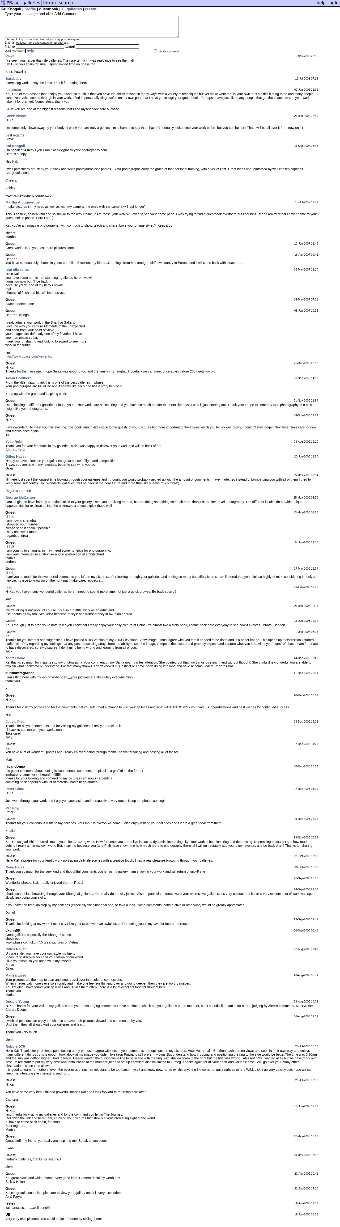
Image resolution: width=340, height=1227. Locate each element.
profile (30, 9)
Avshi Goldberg (18, 382)
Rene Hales (15, 871)
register (34, 43)
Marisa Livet (15, 979)
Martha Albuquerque (22, 206)
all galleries (71, 9)
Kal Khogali (15, 150)
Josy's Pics (15, 726)
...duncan (13, 94)
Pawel (10, 60)
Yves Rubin (15, 446)
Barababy (13, 83)
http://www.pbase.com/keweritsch (29, 361)
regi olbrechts (17, 274)
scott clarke (15, 662)
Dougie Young (17, 1006)
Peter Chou (14, 793)
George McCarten (20, 502)
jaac (8, 591)
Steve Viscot (15, 120)
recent (90, 9)
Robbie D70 (15, 1051)
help (30, 55)
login (22, 43)
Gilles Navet (15, 461)
